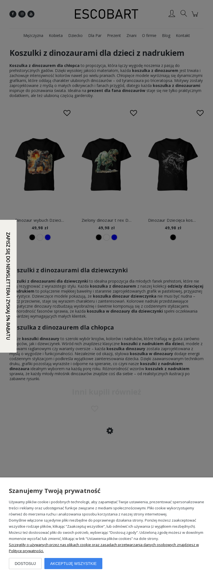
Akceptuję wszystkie (73, 563)
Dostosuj (25, 563)
